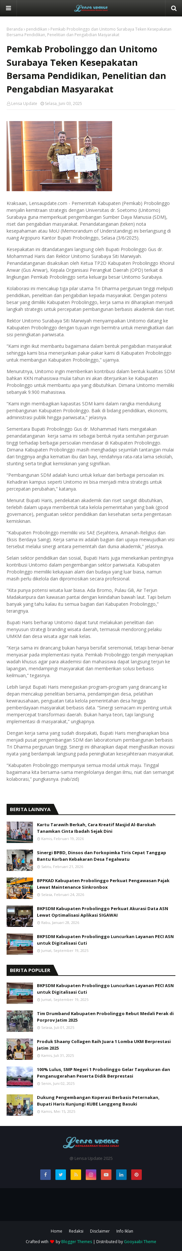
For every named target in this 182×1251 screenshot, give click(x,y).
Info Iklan (124, 1231)
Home (56, 1231)
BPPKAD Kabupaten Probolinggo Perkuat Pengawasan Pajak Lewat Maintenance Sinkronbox (103, 884)
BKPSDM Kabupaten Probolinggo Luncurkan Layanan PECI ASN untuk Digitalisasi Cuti (105, 939)
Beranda (15, 29)
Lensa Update (24, 103)
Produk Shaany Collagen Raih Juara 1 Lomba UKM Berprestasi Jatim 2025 (104, 1044)
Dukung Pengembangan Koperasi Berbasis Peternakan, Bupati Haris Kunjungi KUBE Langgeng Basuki (98, 1100)
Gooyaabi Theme (140, 1241)
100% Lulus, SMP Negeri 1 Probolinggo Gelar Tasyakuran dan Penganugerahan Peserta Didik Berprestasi (103, 1072)
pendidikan (36, 29)
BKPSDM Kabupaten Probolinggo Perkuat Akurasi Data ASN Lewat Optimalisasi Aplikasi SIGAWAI (102, 912)
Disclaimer (100, 1231)
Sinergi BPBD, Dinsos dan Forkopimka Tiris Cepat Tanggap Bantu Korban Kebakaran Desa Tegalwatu (101, 856)
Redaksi (76, 1231)
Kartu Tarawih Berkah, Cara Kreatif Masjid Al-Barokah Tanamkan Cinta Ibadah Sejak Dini (96, 828)
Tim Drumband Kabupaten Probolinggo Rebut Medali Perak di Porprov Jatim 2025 (105, 1016)
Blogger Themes (76, 1241)
